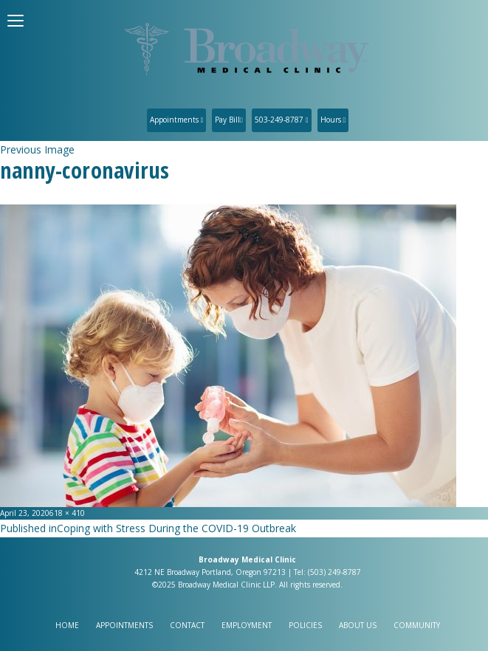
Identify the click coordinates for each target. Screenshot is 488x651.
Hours (333, 119)
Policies (305, 625)
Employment (246, 625)
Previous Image (37, 149)
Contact (187, 625)
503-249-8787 (282, 119)
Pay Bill (229, 119)
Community (417, 625)
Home (67, 625)
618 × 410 (67, 513)
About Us (358, 625)
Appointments (177, 119)
